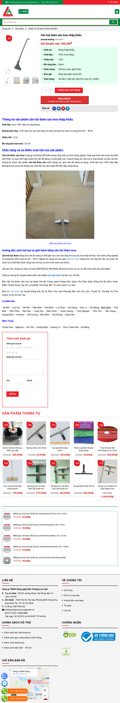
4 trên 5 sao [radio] (28, 347)
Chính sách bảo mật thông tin (17, 632)
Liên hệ (67, 610)
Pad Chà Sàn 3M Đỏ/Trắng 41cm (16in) (107, 449)
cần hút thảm (73, 259)
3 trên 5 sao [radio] (19, 347)
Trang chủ (6, 29)
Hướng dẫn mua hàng (73, 600)
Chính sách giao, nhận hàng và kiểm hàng (22, 637)
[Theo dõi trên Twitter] (114, 2)
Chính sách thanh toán (14, 642)
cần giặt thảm (54, 275)
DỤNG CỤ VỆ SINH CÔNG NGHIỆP (42, 29)
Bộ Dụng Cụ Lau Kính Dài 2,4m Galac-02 (60, 487)
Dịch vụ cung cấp (71, 595)
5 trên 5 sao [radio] (12, 352)
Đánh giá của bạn (13, 343)
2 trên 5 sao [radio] (12, 347)
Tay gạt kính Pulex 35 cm (83, 486)
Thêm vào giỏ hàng (69, 90)
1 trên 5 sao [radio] (7, 347)
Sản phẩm (19, 29)
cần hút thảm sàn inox (43, 119)
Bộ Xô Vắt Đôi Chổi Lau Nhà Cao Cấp (12, 449)
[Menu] (23, 11)
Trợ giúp (67, 605)
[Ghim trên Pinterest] (63, 109)
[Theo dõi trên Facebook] (109, 2)
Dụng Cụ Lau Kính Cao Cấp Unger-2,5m (107, 487)
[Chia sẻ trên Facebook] (54, 109)
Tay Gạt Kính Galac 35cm (60, 449)
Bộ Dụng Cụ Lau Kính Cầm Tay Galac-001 (36, 487)
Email (29, 380)
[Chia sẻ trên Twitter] (59, 109)
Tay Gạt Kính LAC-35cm (36, 448)
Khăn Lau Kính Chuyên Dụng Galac (83, 449)
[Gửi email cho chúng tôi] (116, 2)
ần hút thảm (14, 291)
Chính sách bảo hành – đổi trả (17, 648)
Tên (8, 380)
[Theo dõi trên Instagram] (111, 2)
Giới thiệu (68, 590)
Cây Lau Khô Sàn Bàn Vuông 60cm (12, 487)
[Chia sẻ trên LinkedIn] (67, 109)
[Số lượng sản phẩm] (46, 90)
